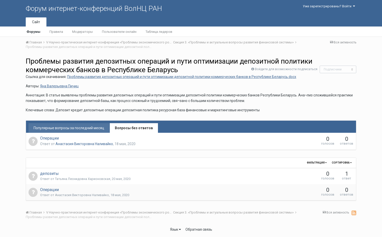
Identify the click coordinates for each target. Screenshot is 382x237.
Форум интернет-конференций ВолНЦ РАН (94, 8)
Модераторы (82, 32)
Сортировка (342, 162)
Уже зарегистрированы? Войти (329, 6)
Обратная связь (198, 229)
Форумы (33, 32)
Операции (49, 138)
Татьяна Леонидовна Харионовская (82, 179)
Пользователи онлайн (119, 32)
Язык (175, 229)
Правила (56, 32)
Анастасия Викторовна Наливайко (84, 144)
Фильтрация (317, 162)
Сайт (36, 22)
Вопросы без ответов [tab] (134, 128)
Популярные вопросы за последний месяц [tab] (69, 128)
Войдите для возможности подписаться (286, 69)
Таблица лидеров (159, 32)
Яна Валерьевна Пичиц (59, 86)
